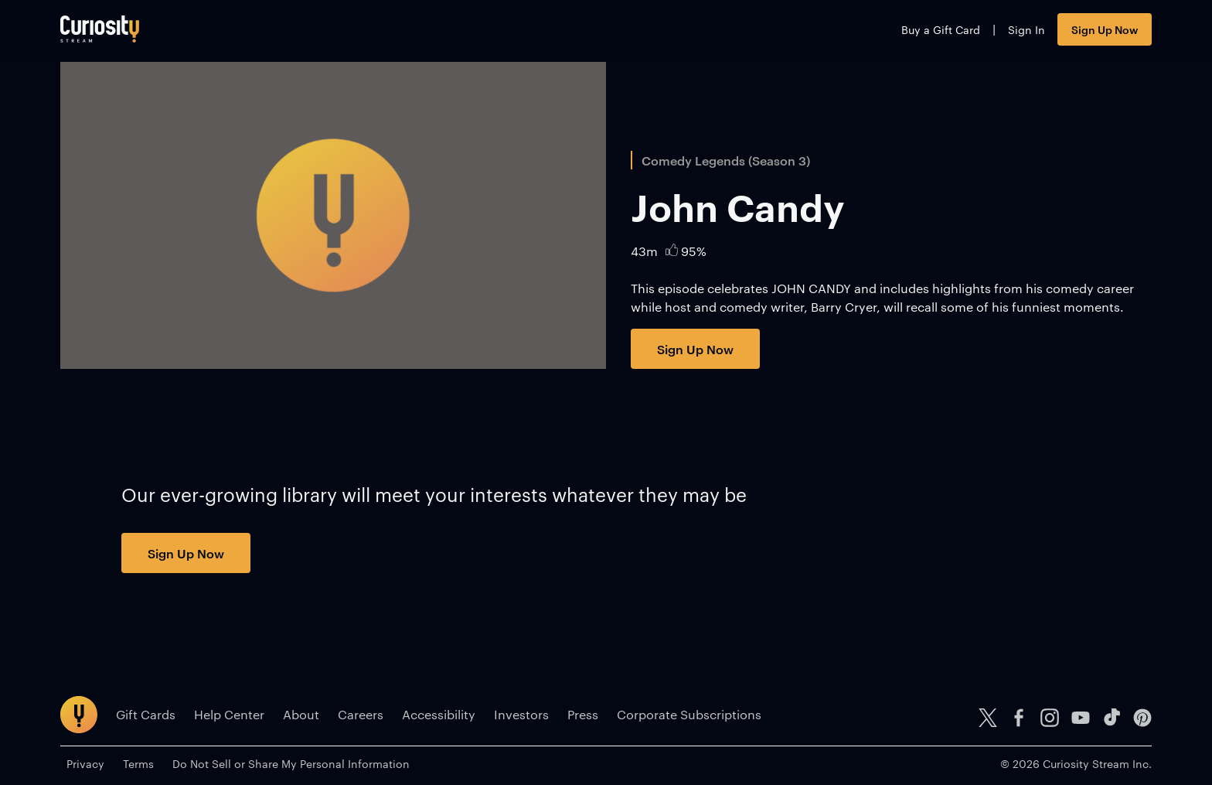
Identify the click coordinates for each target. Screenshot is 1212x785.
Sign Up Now (1104, 29)
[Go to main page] (99, 29)
